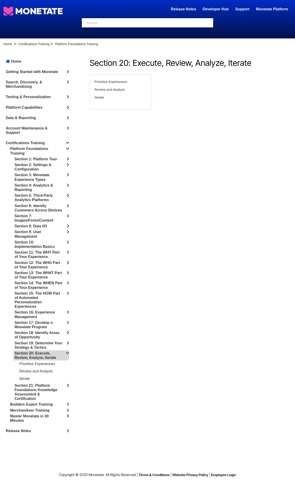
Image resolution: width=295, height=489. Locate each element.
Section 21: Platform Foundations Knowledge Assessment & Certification (36, 392)
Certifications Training (34, 44)
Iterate (24, 379)
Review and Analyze (36, 371)
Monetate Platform (272, 9)
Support (242, 9)
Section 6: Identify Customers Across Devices (38, 208)
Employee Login (223, 475)
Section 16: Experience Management (35, 314)
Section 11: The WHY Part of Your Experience (37, 254)
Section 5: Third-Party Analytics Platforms (34, 197)
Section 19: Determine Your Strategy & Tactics (38, 345)
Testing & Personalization (28, 97)
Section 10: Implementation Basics (35, 244)
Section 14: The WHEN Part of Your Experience (38, 285)
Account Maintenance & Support (26, 130)
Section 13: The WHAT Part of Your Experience (38, 275)
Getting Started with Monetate (32, 72)
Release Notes (184, 9)
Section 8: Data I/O (31, 226)
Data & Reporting (21, 118)
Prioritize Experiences (37, 364)
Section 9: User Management (28, 234)
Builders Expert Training (31, 404)
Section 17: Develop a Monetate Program (34, 325)
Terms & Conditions (154, 475)
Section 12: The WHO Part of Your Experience (37, 265)
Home (7, 44)
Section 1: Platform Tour (36, 159)
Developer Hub (216, 9)
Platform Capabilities (24, 107)
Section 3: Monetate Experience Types (32, 177)
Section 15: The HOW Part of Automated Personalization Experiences (37, 300)
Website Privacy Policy (190, 475)
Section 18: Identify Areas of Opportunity (37, 335)
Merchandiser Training (30, 410)
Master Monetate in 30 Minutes (29, 418)
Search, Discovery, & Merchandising (24, 84)
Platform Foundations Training (76, 44)
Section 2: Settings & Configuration (33, 167)
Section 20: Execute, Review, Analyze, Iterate (35, 355)
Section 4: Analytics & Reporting (34, 187)
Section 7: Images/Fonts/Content (34, 218)
